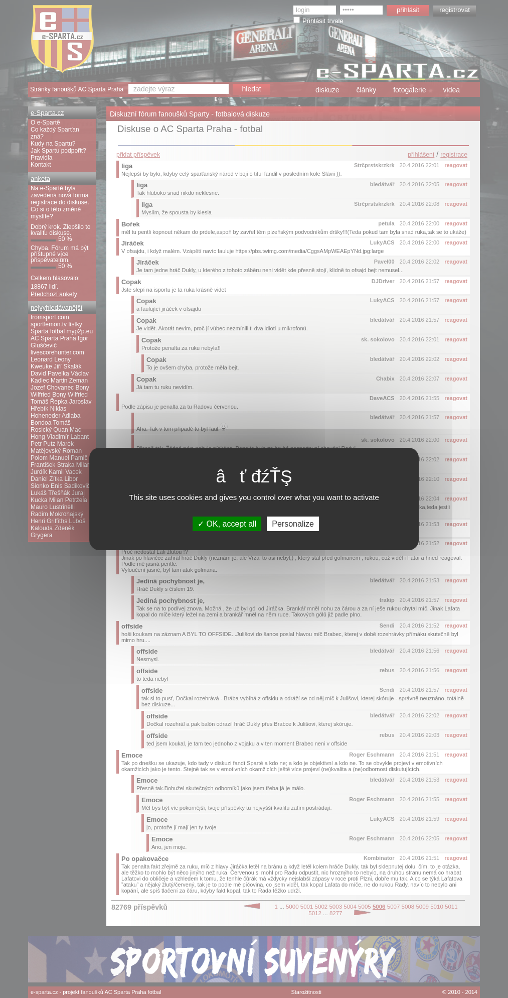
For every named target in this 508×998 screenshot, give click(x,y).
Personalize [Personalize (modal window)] (293, 524)
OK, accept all (227, 524)
